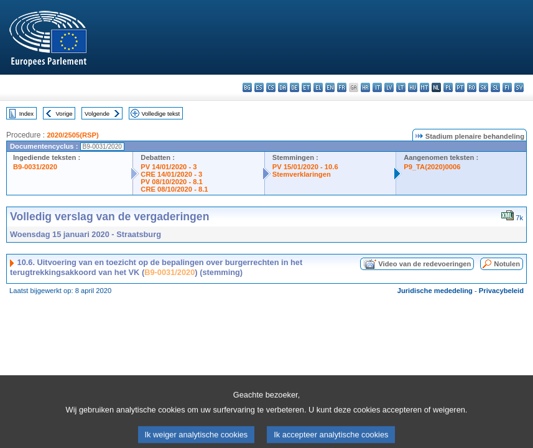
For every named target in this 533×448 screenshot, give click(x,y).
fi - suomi (507, 87)
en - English (330, 87)
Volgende (97, 113)
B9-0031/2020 (35, 166)
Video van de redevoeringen (424, 264)
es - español (259, 87)
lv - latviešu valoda (389, 87)
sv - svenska (519, 87)
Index (26, 113)
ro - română (471, 87)
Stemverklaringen (301, 174)
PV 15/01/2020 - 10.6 (305, 166)
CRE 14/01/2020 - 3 (171, 174)
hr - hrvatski (365, 87)
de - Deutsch (294, 87)
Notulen (507, 264)
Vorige (64, 113)
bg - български (247, 87)
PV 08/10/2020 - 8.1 (172, 181)
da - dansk (282, 87)
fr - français (341, 87)
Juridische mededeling (435, 290)
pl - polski (448, 87)
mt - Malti (424, 87)
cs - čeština (271, 87)
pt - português (460, 87)
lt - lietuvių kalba (401, 87)
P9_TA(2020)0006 (432, 166)
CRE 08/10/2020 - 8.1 (174, 189)
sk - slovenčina (483, 87)
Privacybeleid (501, 290)
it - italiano (377, 87)
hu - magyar (412, 87)
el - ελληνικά (318, 87)
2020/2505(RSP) (72, 135)
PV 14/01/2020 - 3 (169, 166)
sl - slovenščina (495, 87)
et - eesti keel (306, 87)
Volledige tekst (160, 113)
